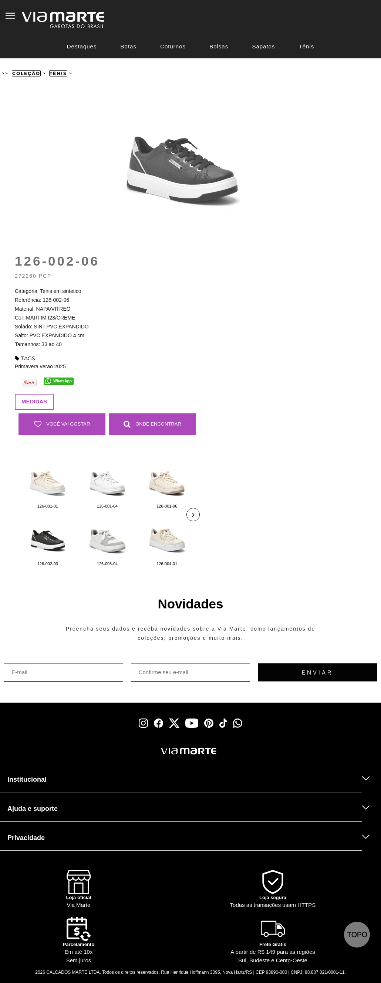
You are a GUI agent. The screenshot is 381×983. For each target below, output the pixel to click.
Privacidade (26, 838)
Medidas (34, 401)
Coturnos (173, 46)
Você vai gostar (62, 424)
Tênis (306, 46)
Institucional (27, 779)
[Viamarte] (153, 751)
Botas (128, 46)
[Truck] (93, 761)
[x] (174, 723)
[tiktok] (223, 723)
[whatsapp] (237, 723)
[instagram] (143, 723)
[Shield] (273, 889)
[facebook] (158, 723)
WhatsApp (62, 381)
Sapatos (263, 46)
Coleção (26, 73)
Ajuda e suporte (32, 808)
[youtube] (191, 723)
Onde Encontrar (152, 424)
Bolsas (218, 46)
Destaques (82, 46)
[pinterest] (209, 723)
